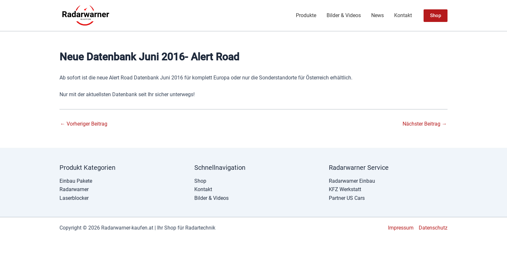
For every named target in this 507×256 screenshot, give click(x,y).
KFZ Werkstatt (345, 189)
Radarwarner (74, 189)
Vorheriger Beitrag (83, 124)
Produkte (306, 15)
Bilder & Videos (344, 15)
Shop (200, 181)
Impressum (401, 228)
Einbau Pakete (75, 181)
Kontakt (403, 15)
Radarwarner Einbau (352, 181)
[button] (436, 15)
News (377, 15)
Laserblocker (74, 198)
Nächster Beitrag (425, 124)
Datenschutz (433, 228)
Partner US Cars (347, 198)
